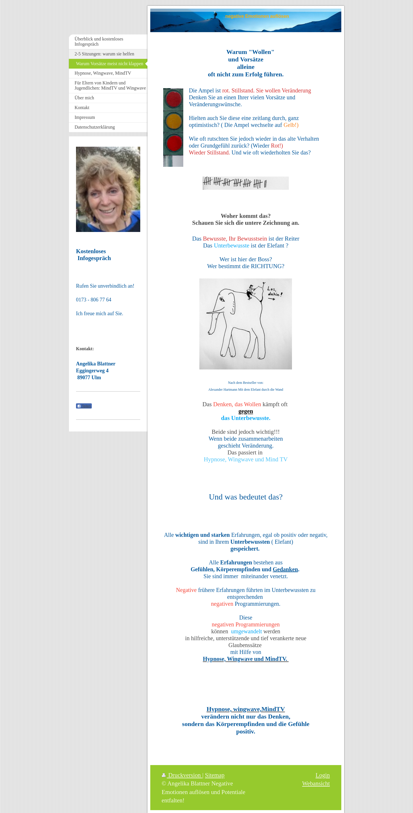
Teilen (84, 406)
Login (322, 775)
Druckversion (182, 775)
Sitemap (215, 775)
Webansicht (316, 783)
